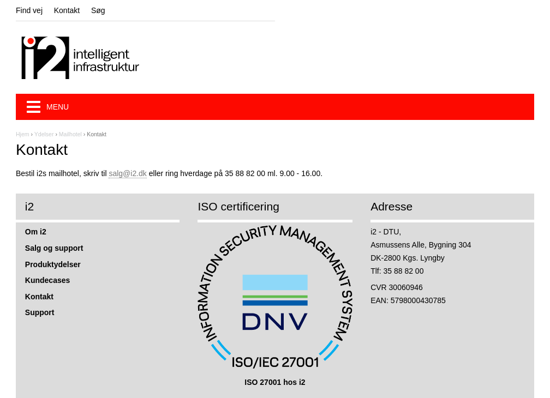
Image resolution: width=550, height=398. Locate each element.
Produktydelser (53, 264)
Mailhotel (70, 134)
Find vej (29, 10)
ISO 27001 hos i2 (274, 382)
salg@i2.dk (127, 173)
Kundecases (47, 280)
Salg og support (54, 248)
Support (40, 312)
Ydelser (44, 134)
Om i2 (35, 231)
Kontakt (67, 10)
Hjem (22, 134)
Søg (98, 10)
